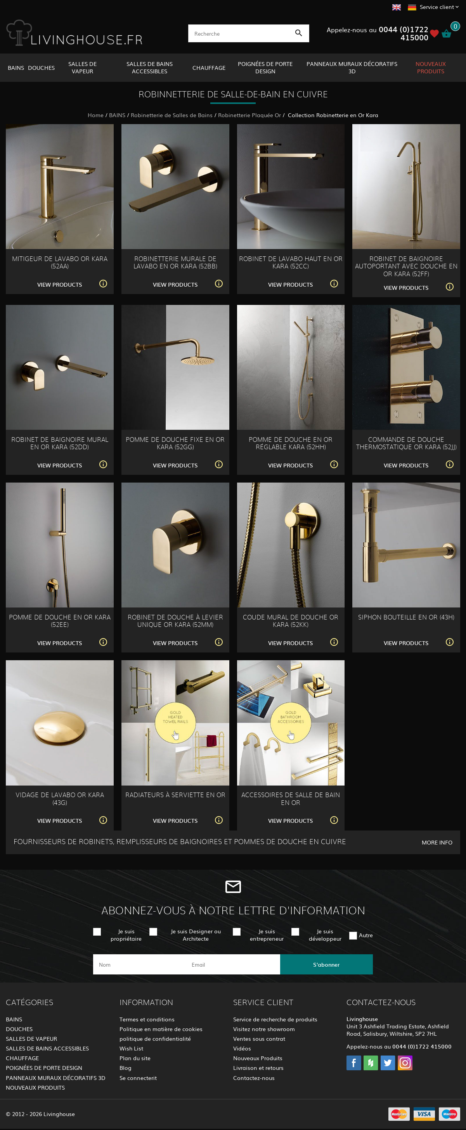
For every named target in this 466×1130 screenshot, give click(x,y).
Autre (366, 935)
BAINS (16, 67)
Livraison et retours (258, 1067)
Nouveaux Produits (257, 1058)
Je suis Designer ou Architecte (196, 934)
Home (96, 115)
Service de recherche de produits (275, 1019)
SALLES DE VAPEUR (82, 67)
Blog (126, 1067)
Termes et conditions (147, 1019)
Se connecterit (138, 1078)
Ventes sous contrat (259, 1038)
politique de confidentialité (155, 1038)
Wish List (131, 1048)
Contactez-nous (254, 1078)
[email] (232, 964)
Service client (437, 6)
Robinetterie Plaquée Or (249, 115)
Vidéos (242, 1048)
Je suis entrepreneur (267, 934)
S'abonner (326, 964)
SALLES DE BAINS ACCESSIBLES (149, 67)
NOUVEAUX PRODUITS (431, 67)
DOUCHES (41, 67)
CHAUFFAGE (208, 67)
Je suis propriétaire (126, 934)
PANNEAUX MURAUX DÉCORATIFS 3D (352, 67)
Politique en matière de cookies (161, 1029)
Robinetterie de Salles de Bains (172, 115)
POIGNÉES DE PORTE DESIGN (265, 67)
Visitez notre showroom (264, 1029)
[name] (139, 964)
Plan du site (135, 1058)
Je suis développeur (325, 934)
